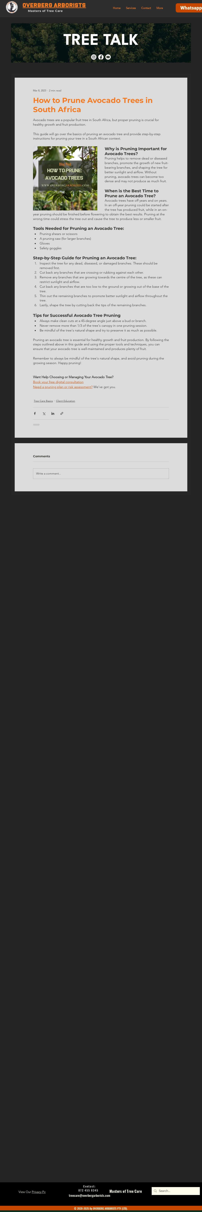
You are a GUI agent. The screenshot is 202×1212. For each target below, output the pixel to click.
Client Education (65, 401)
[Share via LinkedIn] (53, 413)
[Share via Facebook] (35, 413)
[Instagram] (93, 57)
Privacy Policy (41, 1192)
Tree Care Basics (43, 401)
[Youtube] (108, 57)
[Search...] (175, 1191)
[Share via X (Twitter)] (44, 413)
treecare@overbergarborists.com (89, 1195)
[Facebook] (101, 57)
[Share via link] (62, 413)
